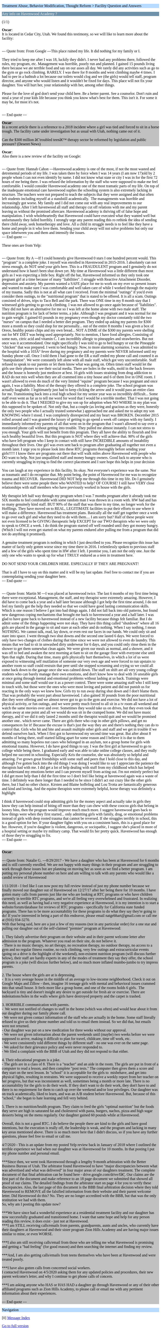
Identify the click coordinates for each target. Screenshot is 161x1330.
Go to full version (15, 1326)
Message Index (18, 1318)
